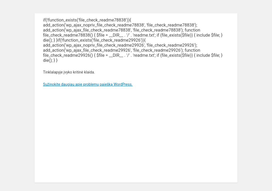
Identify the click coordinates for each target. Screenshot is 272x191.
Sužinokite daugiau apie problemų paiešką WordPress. (88, 84)
